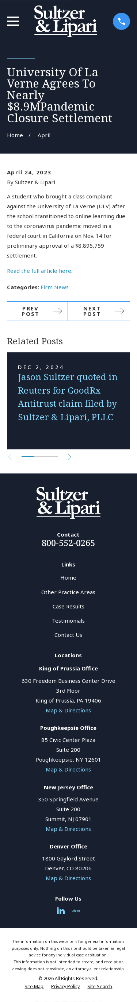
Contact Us (68, 634)
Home (68, 577)
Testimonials (68, 620)
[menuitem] (33, 987)
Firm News (55, 287)
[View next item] (69, 457)
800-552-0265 (68, 543)
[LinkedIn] (61, 910)
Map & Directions (68, 710)
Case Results (68, 606)
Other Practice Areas (68, 592)
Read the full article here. (39, 270)
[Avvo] (76, 910)
